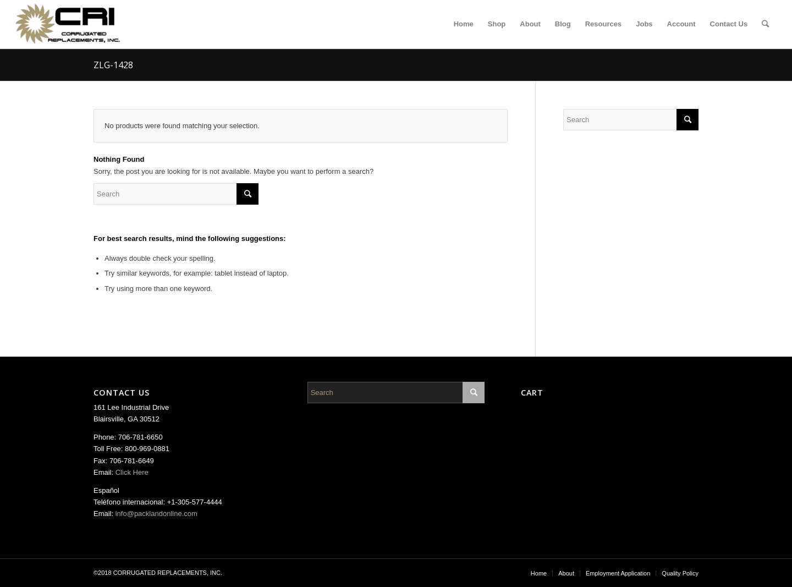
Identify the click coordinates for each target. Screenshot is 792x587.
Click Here (132, 472)
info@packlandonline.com (156, 513)
